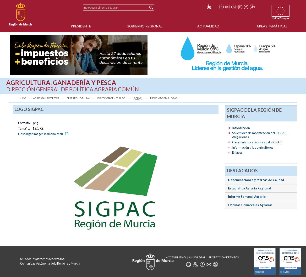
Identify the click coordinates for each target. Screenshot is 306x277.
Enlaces (237, 152)
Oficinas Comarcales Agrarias (250, 205)
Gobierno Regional (144, 26)
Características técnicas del (257, 142)
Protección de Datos (224, 257)
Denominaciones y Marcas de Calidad (256, 180)
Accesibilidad (176, 257)
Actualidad (208, 26)
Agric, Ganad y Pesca (46, 98)
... (138, 98)
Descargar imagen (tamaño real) (44, 134)
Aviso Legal (197, 257)
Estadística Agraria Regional (249, 188)
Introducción (241, 128)
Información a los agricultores (252, 147)
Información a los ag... (164, 98)
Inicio (22, 98)
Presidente (81, 26)
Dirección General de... (111, 98)
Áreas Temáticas (272, 26)
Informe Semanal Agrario (247, 197)
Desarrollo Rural (78, 98)
